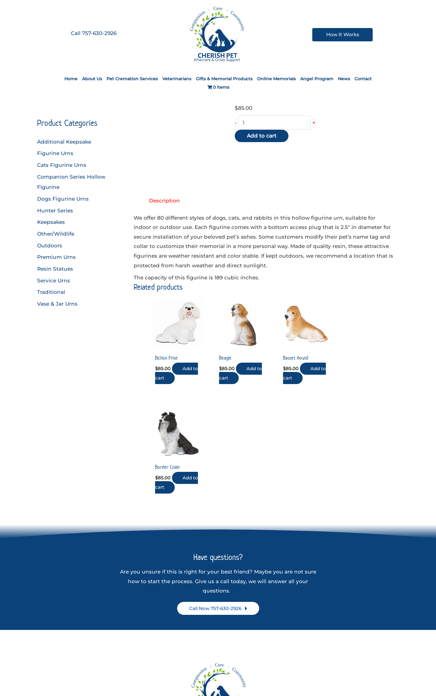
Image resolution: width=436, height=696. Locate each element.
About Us (92, 78)
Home (71, 78)
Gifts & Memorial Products (224, 78)
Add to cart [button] (174, 372)
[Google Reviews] (233, 663)
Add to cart (261, 136)
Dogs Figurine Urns (63, 198)
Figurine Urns (55, 153)
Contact (363, 78)
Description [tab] (164, 201)
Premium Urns (56, 256)
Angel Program (316, 78)
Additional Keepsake (64, 142)
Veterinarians (176, 78)
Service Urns (53, 279)
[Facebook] (205, 663)
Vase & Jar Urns (57, 302)
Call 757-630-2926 (93, 33)
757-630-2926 (219, 640)
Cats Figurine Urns (61, 165)
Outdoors (49, 244)
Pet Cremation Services (132, 78)
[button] (218, 497)
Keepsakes (51, 221)
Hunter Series (55, 210)
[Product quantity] (275, 123)
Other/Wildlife (55, 233)
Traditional (51, 291)
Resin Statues (55, 267)
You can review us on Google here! (219, 650)
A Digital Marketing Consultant (287, 674)
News (344, 78)
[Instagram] (219, 663)
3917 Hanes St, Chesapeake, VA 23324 (219, 631)
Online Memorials (276, 78)
